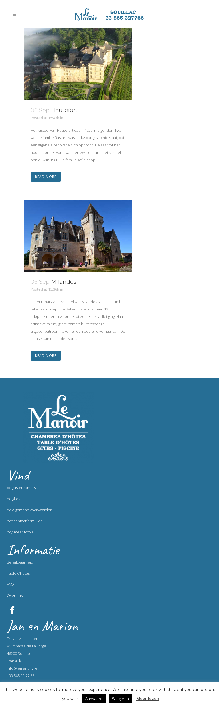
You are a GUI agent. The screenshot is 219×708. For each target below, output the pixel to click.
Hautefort (64, 110)
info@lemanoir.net (22, 668)
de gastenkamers (21, 487)
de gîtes (13, 498)
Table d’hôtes (18, 573)
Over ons (15, 595)
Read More (45, 176)
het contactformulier (24, 520)
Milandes (63, 281)
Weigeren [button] (120, 698)
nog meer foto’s (20, 532)
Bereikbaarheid (20, 562)
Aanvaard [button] (93, 698)
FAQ (10, 584)
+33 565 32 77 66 (20, 675)
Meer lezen (147, 698)
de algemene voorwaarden (29, 509)
